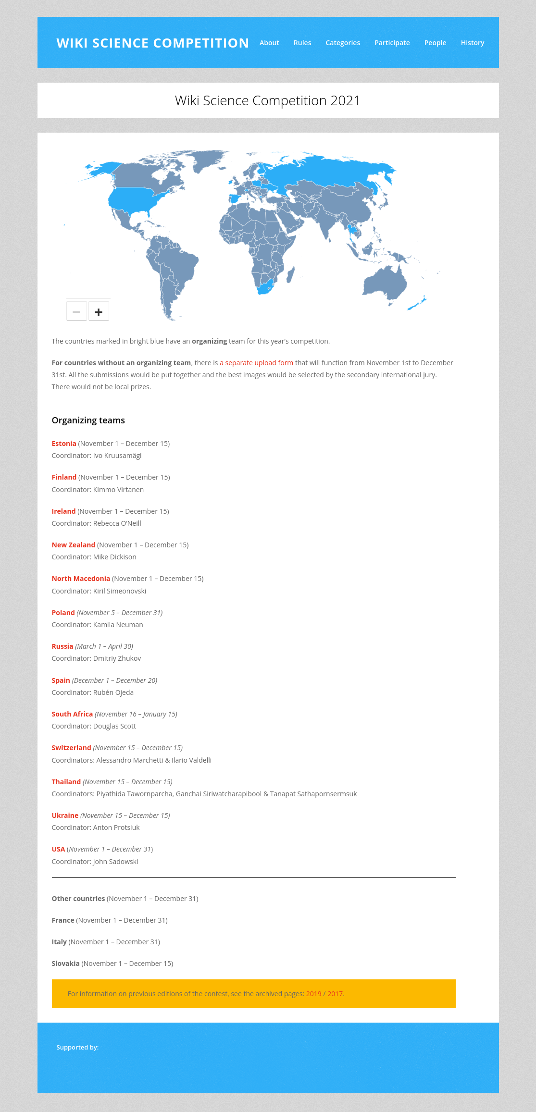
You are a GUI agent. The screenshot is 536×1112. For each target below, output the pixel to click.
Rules (303, 42)
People (435, 42)
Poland (63, 612)
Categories (342, 42)
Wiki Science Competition (153, 42)
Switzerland (71, 747)
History (473, 42)
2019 (314, 993)
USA (58, 848)
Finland (64, 477)
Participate (392, 42)
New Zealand (74, 544)
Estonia (64, 443)
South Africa (72, 713)
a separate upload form (256, 362)
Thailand (66, 781)
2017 (335, 993)
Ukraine (65, 815)
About (269, 42)
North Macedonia (81, 578)
